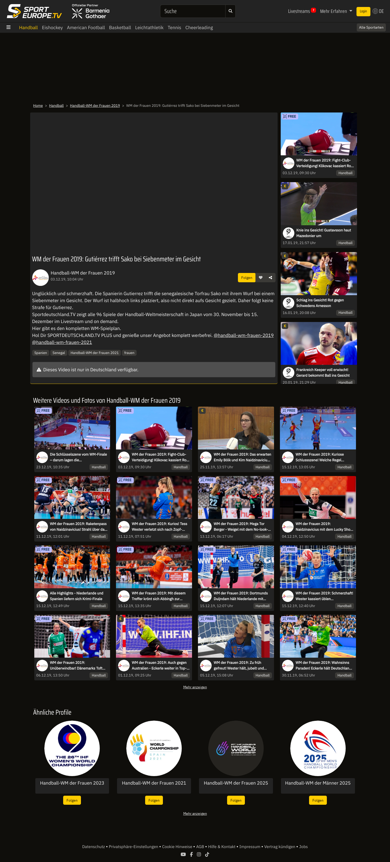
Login (363, 11)
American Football (86, 27)
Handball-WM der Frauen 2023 (72, 783)
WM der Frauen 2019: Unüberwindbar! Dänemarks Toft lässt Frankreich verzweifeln (76, 665)
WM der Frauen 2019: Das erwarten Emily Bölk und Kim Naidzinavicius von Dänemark (242, 457)
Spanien (40, 352)
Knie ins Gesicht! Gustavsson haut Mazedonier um (323, 233)
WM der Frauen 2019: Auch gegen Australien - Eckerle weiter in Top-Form (159, 665)
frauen (129, 352)
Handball (28, 27)
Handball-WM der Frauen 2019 (95, 105)
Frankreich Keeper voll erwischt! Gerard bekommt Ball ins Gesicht (323, 372)
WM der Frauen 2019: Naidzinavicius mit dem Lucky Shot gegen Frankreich (324, 526)
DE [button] (378, 11)
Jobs (303, 846)
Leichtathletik (149, 27)
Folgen (246, 277)
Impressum (250, 846)
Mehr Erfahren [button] (334, 11)
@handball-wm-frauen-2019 (244, 335)
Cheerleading (199, 27)
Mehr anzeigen (195, 686)
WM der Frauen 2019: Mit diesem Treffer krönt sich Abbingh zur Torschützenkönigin (159, 596)
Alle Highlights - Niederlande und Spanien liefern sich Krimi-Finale (76, 596)
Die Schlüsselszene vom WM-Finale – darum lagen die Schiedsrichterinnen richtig (78, 457)
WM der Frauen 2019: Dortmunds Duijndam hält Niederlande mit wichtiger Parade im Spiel (241, 596)
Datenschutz (94, 846)
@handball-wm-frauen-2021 (62, 342)
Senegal (59, 352)
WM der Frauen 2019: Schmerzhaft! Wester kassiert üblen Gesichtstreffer (324, 596)
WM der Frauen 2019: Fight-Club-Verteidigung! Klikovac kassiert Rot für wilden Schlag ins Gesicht (324, 163)
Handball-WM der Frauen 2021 (95, 352)
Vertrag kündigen (280, 846)
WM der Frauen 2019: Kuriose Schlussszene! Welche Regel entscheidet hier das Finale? (320, 457)
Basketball (120, 27)
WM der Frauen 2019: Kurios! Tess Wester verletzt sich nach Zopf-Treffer (159, 526)
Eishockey (52, 27)
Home (38, 105)
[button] (260, 277)
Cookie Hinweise (177, 846)
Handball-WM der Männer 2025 (318, 783)
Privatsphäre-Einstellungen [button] (134, 846)
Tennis (174, 27)
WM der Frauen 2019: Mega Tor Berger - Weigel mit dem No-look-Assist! (241, 526)
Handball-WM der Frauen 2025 (236, 783)
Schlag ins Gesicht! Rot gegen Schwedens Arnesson (320, 303)
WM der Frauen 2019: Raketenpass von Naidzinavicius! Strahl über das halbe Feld (78, 526)
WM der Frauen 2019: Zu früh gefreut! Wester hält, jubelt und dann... (239, 665)
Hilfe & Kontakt (222, 846)
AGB (200, 846)
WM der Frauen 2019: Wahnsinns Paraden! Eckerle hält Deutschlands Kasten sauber (324, 665)
